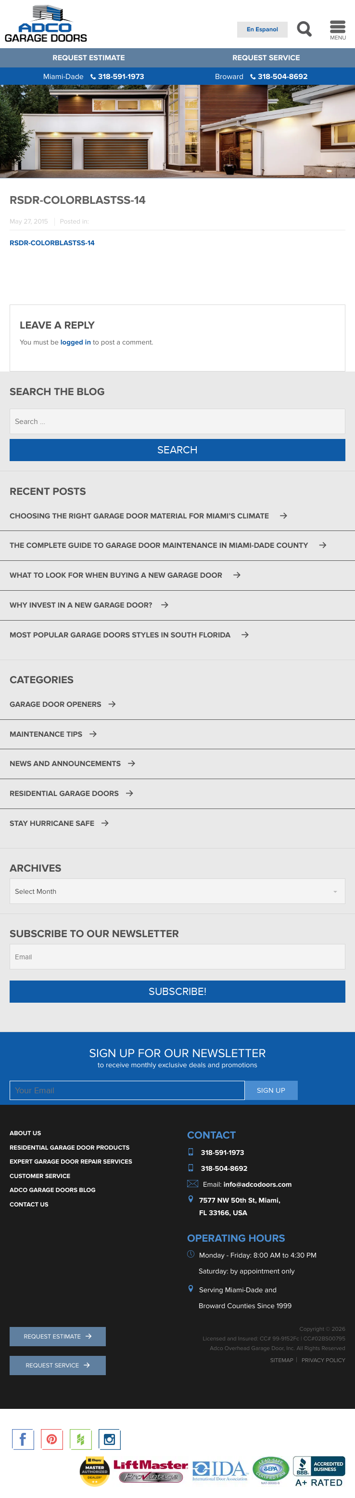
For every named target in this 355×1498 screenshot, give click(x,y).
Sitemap (281, 1360)
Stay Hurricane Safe (52, 823)
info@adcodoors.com (258, 1184)
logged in (76, 342)
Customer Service (40, 1176)
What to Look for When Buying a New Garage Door (118, 575)
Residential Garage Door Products (69, 1148)
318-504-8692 (261, 76)
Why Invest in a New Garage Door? (82, 605)
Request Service (266, 58)
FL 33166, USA (223, 1213)
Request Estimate (88, 58)
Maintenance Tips (46, 734)
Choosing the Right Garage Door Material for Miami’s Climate (141, 516)
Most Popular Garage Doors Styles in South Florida (122, 635)
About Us (25, 1133)
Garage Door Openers (55, 704)
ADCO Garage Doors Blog (53, 1190)
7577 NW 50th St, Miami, (239, 1200)
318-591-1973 (93, 76)
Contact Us (29, 1204)
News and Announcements (65, 764)
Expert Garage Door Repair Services (71, 1162)
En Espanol (262, 29)
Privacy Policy (323, 1360)
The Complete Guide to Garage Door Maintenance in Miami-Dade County (161, 545)
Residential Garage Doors (64, 793)
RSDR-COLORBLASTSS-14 (52, 243)
